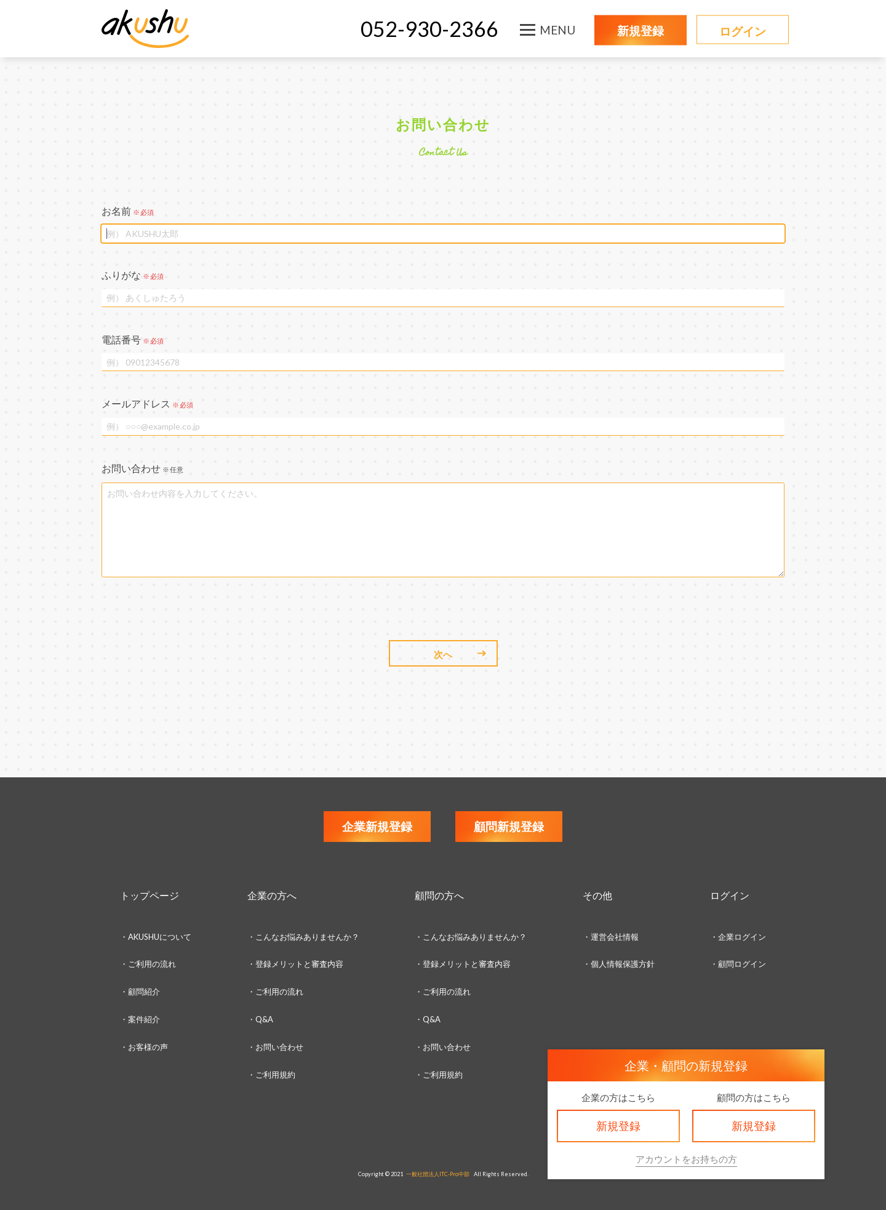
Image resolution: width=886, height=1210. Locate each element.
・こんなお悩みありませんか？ (303, 937)
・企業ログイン (738, 937)
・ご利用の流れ (148, 964)
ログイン (742, 31)
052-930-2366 (429, 28)
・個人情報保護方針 (619, 964)
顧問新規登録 (509, 826)
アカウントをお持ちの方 (686, 1158)
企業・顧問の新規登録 (686, 1065)
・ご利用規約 (439, 1075)
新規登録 (640, 30)
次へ (443, 654)
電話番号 (133, 339)
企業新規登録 (377, 826)
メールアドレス (147, 403)
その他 (597, 895)
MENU (557, 30)
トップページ (149, 895)
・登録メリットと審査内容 (295, 964)
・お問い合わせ (275, 1047)
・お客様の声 (144, 1047)
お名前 (128, 211)
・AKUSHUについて (155, 937)
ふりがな (133, 275)
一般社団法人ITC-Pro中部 (437, 1174)
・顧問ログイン (738, 964)
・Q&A (260, 1019)
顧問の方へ (439, 895)
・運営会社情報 (611, 937)
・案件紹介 (140, 1019)
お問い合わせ (142, 468)
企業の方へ (272, 895)
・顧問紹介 (140, 991)
